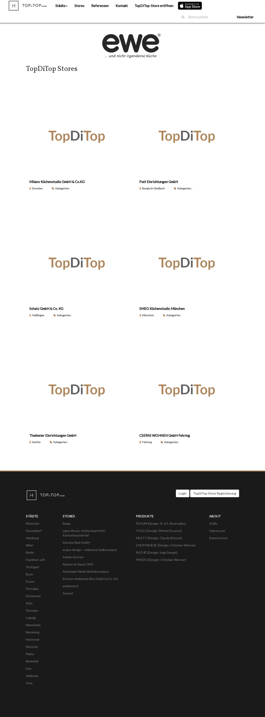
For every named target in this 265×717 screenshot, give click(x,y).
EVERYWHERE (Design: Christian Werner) (166, 545)
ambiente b (71, 586)
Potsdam (32, 589)
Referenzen (100, 6)
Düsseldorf (34, 531)
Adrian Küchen (73, 557)
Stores (79, 6)
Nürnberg (32, 632)
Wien (29, 545)
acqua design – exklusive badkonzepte (90, 550)
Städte (61, 6)
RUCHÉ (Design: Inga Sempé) (156, 552)
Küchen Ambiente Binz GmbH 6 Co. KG (90, 579)
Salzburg (32, 676)
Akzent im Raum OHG (78, 564)
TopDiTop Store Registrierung (214, 493)
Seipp (67, 523)
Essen (30, 581)
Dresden (32, 610)
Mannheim (33, 625)
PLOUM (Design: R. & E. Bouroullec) (161, 523)
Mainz (30, 654)
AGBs (213, 523)
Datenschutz (218, 538)
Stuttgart (32, 567)
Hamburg (32, 538)
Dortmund (33, 596)
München (32, 523)
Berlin (30, 552)
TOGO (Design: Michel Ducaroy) (159, 531)
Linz (28, 668)
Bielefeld (32, 661)
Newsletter (245, 17)
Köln (29, 603)
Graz (29, 683)
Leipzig (31, 618)
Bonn (29, 574)
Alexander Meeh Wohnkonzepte (86, 571)
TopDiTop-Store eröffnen (154, 6)
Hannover (33, 639)
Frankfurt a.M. (35, 560)
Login (182, 493)
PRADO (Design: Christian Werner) (161, 560)
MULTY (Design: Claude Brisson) (159, 538)
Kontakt (121, 6)
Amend (68, 593)
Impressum (217, 531)
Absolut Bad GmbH (76, 542)
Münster (32, 647)
